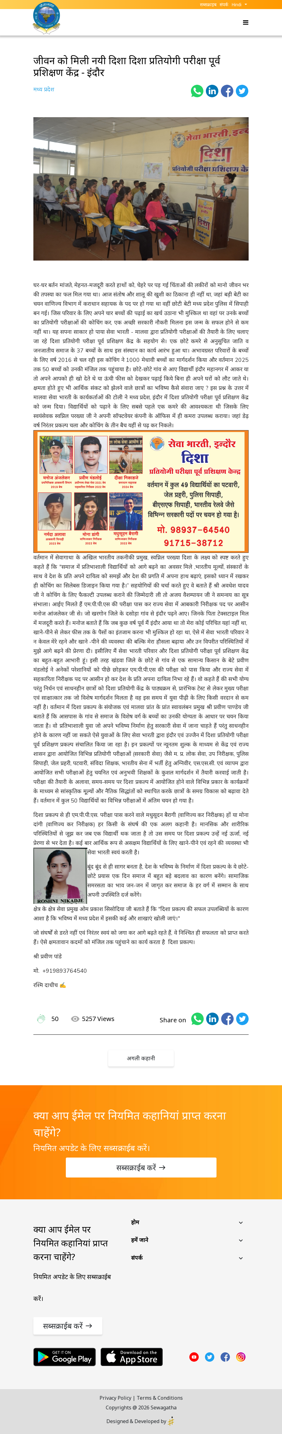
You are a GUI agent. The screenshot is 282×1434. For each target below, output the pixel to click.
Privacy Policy (115, 1397)
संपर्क (224, 4)
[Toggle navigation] (244, 22)
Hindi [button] (236, 4)
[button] (188, 1223)
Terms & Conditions (160, 1397)
